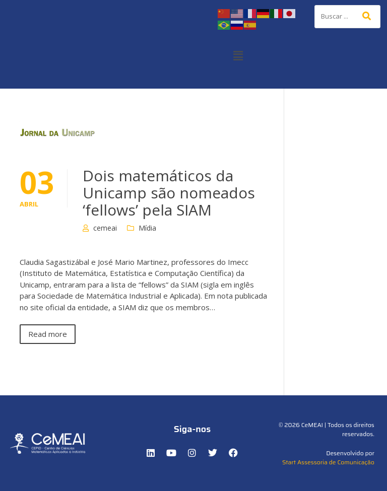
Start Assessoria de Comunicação (328, 462)
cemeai (105, 228)
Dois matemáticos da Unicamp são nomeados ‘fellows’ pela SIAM (169, 192)
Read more (47, 334)
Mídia (147, 228)
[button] (237, 55)
